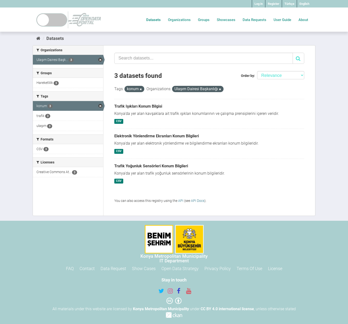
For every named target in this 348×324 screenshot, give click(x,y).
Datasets (153, 20)
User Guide (282, 20)
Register (273, 4)
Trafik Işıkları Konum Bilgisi (138, 106)
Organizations (179, 20)
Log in (258, 4)
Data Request (113, 268)
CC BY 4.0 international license (227, 309)
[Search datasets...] (203, 58)
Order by (247, 76)
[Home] (38, 38)
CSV (119, 121)
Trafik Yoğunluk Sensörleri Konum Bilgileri (151, 166)
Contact (87, 268)
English (304, 4)
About (303, 20)
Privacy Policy (217, 268)
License (275, 268)
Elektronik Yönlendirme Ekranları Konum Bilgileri (156, 136)
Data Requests (254, 20)
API (180, 201)
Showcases (226, 20)
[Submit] (298, 58)
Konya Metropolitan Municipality (161, 309)
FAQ (70, 268)
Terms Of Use (249, 268)
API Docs (197, 201)
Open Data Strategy (180, 268)
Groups (204, 20)
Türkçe (289, 4)
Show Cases (144, 268)
